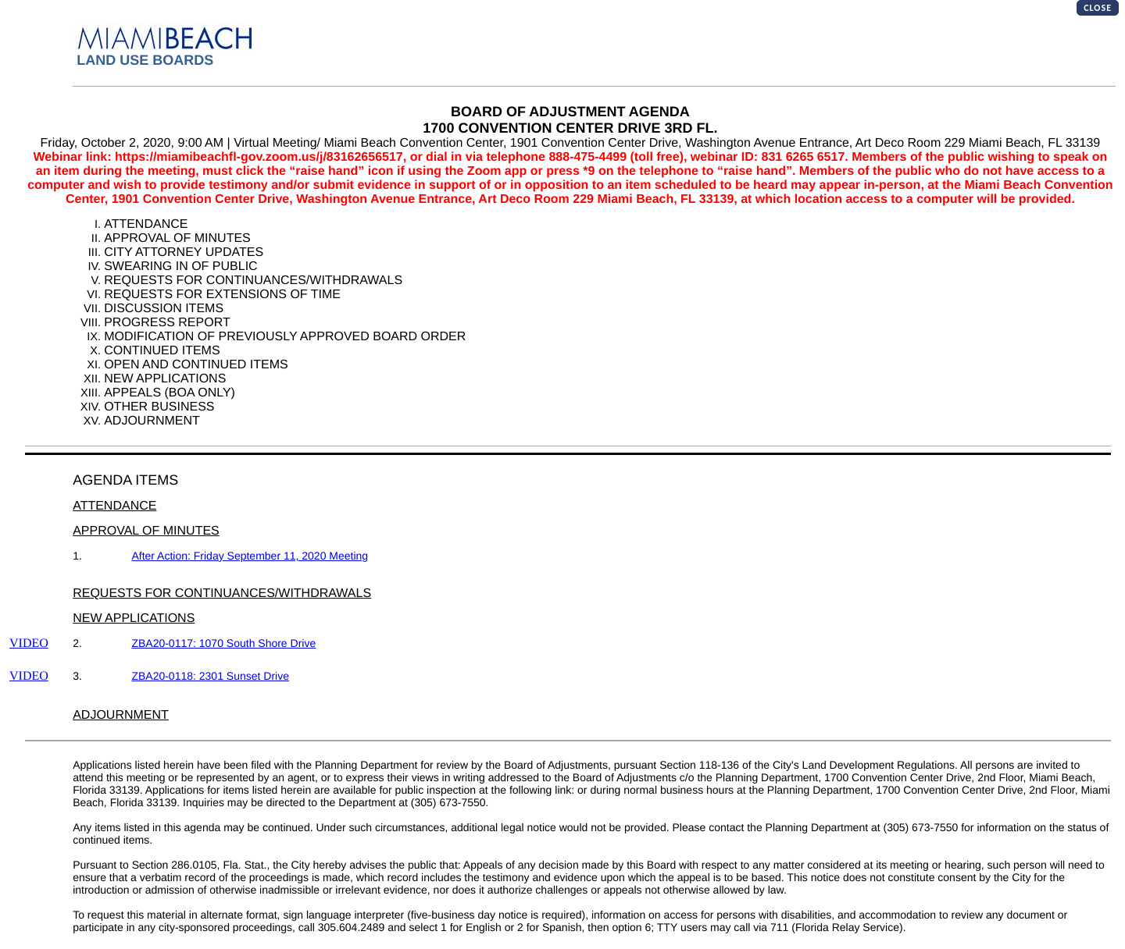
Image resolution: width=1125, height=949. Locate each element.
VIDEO (28, 643)
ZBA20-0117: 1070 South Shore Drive (223, 643)
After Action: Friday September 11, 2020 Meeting (249, 555)
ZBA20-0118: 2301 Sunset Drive (210, 676)
